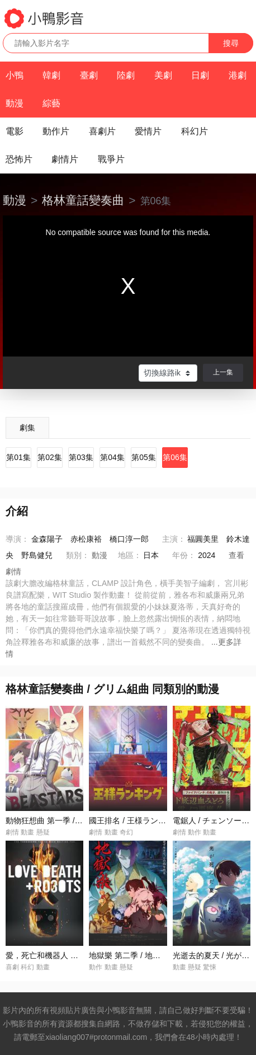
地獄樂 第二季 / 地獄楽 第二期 (141, 955)
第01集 (18, 457)
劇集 (27, 427)
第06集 (175, 457)
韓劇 (51, 75)
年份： (184, 555)
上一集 (223, 372)
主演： (174, 538)
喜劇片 (102, 131)
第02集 (49, 457)
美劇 (163, 75)
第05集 (143, 457)
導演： (17, 538)
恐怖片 (19, 159)
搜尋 (231, 43)
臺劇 (89, 75)
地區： (129, 555)
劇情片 (64, 159)
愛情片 (148, 131)
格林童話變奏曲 (83, 200)
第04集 (112, 457)
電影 (14, 131)
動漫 (14, 103)
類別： (77, 555)
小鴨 (14, 75)
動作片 (55, 131)
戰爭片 (111, 159)
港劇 (237, 75)
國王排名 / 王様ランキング (135, 820)
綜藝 (51, 103)
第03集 (81, 457)
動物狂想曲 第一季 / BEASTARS (62, 820)
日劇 (200, 75)
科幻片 (194, 131)
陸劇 (126, 75)
